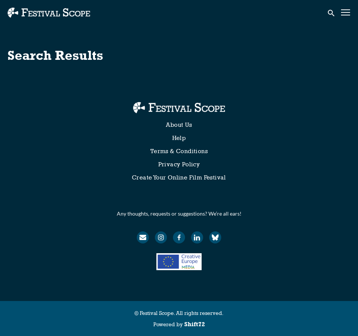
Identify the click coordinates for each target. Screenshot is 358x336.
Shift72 (194, 324)
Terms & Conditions (179, 151)
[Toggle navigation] (345, 12)
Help (179, 137)
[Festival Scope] (179, 107)
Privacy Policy (179, 164)
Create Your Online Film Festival (179, 177)
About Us (179, 124)
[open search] (331, 12)
